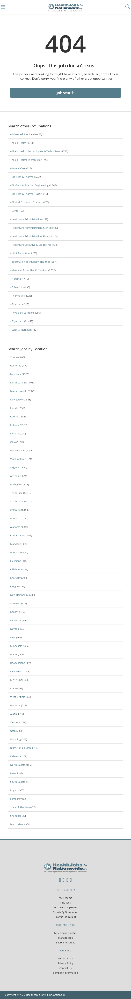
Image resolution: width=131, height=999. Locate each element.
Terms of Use (65, 958)
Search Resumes (65, 942)
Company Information (65, 972)
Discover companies (65, 907)
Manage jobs (65, 937)
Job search (65, 92)
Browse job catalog (65, 916)
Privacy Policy (65, 963)
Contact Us (65, 968)
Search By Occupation (65, 912)
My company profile (65, 933)
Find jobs (65, 902)
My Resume (65, 897)
